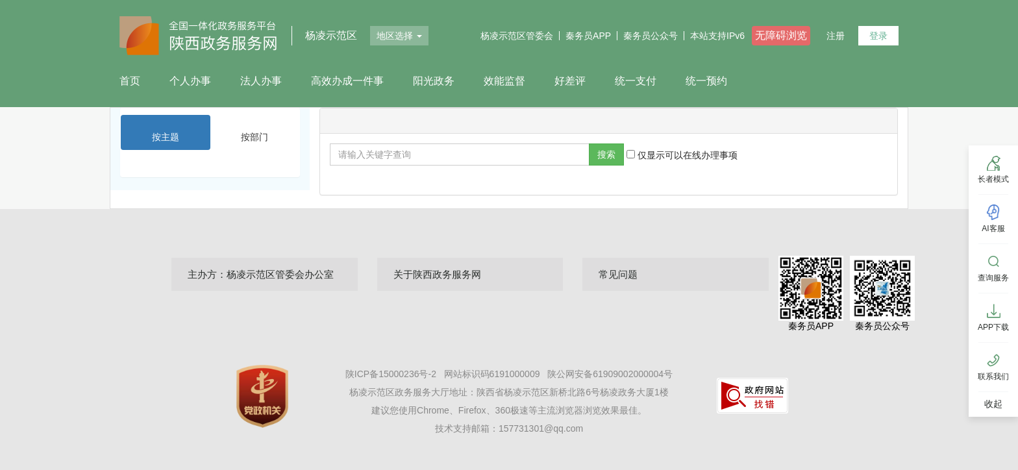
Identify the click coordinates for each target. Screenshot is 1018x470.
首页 (129, 80)
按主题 (165, 137)
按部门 (254, 137)
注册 (835, 36)
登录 (878, 36)
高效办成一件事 (347, 80)
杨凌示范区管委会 (516, 35)
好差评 (570, 80)
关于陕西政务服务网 (437, 274)
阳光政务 (433, 80)
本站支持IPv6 (717, 35)
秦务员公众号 (650, 35)
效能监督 (504, 80)
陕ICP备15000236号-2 (392, 374)
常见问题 (618, 274)
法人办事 (261, 80)
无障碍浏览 (781, 35)
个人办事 (190, 80)
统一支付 (635, 80)
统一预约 (706, 80)
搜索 (606, 154)
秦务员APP (588, 35)
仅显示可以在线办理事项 (682, 155)
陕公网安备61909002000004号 (610, 374)
